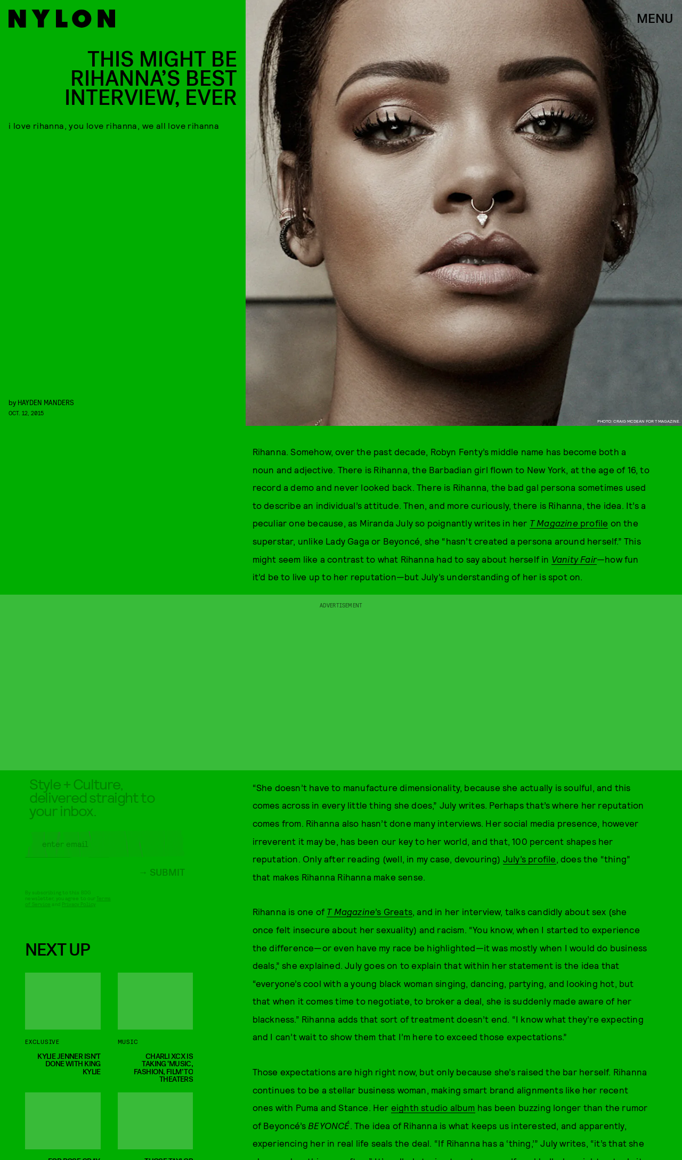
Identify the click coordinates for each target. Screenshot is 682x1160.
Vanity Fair (574, 559)
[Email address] (105, 852)
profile (569, 522)
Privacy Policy (78, 912)
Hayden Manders (46, 402)
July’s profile (529, 858)
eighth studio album (433, 1107)
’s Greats (369, 911)
